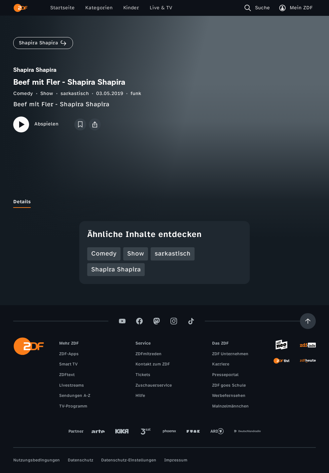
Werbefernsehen (228, 395)
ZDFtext (67, 374)
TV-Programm (73, 406)
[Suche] (258, 8)
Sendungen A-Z (74, 395)
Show (46, 93)
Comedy (23, 93)
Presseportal (225, 374)
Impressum (175, 460)
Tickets (142, 374)
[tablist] (164, 202)
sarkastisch (74, 93)
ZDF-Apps (69, 354)
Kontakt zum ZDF (152, 364)
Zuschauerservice (153, 385)
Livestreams (71, 385)
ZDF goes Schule (229, 385)
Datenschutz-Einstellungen (128, 460)
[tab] (22, 202)
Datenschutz (80, 460)
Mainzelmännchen (230, 406)
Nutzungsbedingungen (36, 460)
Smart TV (68, 364)
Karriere (220, 364)
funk (135, 93)
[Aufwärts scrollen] (308, 321)
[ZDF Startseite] (20, 8)
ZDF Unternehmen (230, 354)
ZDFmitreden (148, 354)
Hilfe (140, 395)
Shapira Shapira (116, 269)
